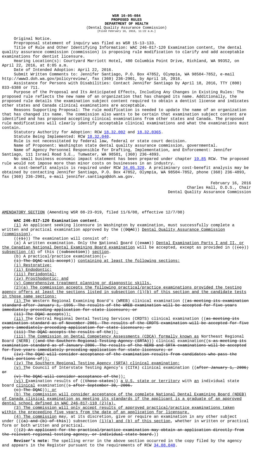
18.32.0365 (149, 132)
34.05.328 (133, 168)
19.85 (200, 159)
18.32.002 (114, 132)
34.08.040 (164, 445)
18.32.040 (98, 137)
